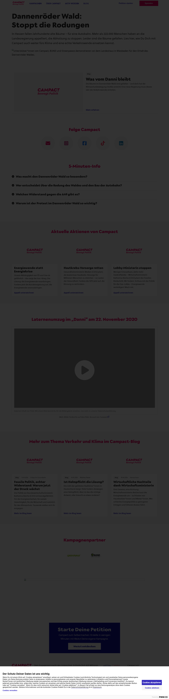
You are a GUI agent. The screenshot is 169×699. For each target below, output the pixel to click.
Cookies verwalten (10, 690)
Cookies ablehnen (152, 688)
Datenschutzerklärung (79, 687)
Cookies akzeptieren (152, 682)
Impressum (97, 687)
